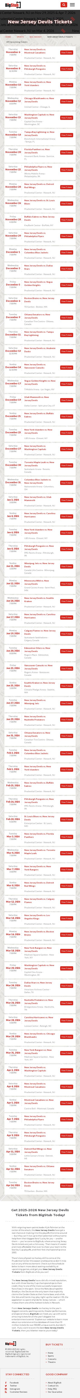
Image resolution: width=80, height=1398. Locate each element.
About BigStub (54, 1382)
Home (8, 37)
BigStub (18, 1351)
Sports (20, 37)
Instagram (15, 1389)
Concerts (52, 1359)
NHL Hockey (35, 37)
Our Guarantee (55, 1392)
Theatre (51, 1362)
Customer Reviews (18, 1392)
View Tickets (66, 52)
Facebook (14, 1383)
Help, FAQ (52, 1389)
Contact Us (53, 1385)
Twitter (13, 1386)
